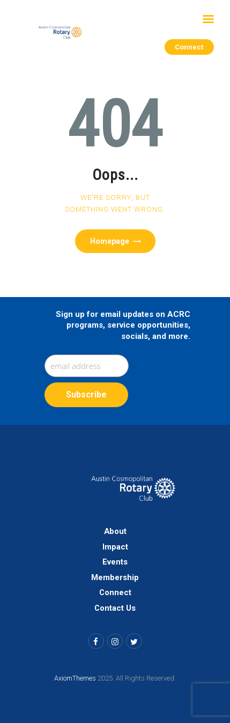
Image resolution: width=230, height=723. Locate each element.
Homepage (109, 241)
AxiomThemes (75, 678)
